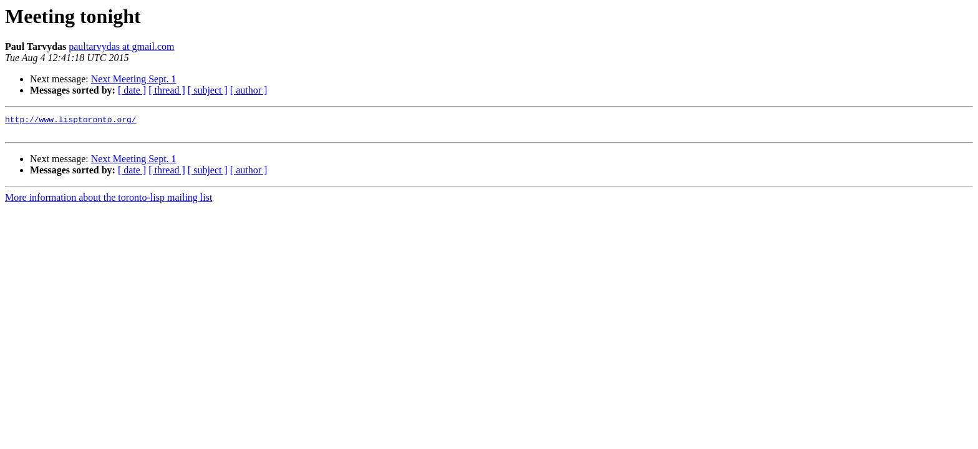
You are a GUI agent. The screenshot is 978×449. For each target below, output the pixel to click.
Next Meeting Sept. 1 (134, 79)
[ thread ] (166, 90)
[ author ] (249, 90)
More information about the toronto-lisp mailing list (108, 201)
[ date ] (132, 90)
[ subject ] (208, 90)
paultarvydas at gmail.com (121, 46)
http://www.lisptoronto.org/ (71, 121)
